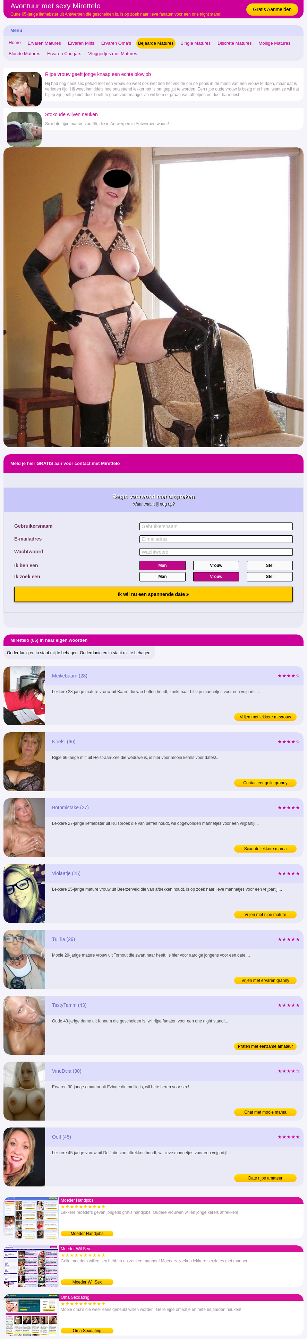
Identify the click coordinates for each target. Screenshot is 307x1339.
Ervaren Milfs (81, 43)
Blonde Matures (24, 53)
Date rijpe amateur (265, 1178)
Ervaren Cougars (64, 53)
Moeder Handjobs (87, 1233)
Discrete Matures (234, 43)
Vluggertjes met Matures (112, 53)
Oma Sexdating (87, 1330)
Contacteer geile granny (265, 782)
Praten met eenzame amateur (265, 1046)
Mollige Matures (275, 43)
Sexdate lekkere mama (265, 848)
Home (15, 42)
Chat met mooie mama (265, 1112)
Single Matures (196, 43)
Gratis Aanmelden (272, 9)
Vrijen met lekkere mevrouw (265, 717)
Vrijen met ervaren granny (265, 980)
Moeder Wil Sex (87, 1282)
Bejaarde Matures (156, 43)
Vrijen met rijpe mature (265, 914)
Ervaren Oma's (116, 43)
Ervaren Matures (44, 43)
